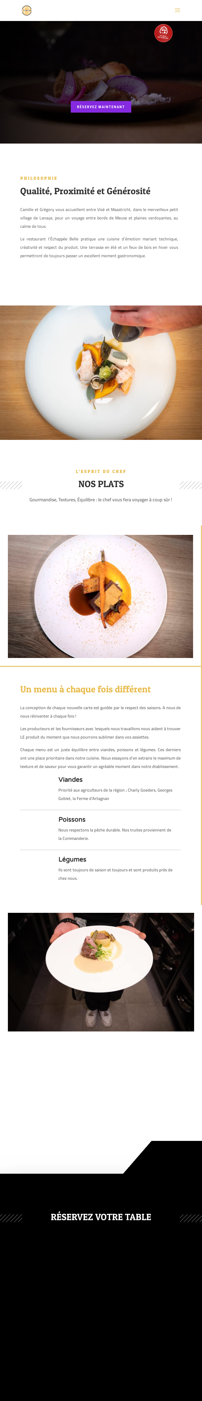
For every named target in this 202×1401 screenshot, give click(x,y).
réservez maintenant (101, 107)
